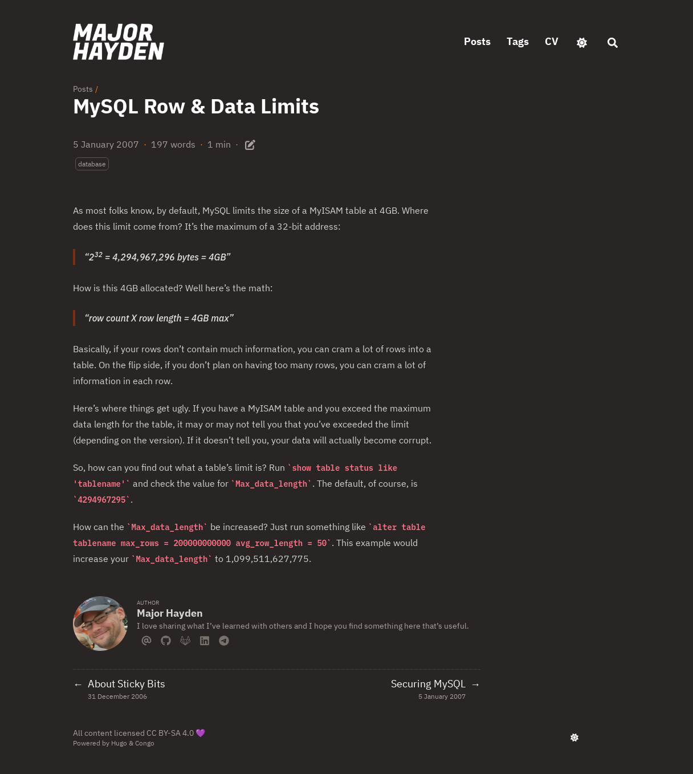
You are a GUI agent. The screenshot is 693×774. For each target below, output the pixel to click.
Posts (83, 89)
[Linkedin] (204, 639)
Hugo (119, 743)
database (92, 164)
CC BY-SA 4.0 (170, 733)
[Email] (146, 639)
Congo (144, 743)
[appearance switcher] (581, 42)
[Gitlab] (185, 639)
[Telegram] (224, 639)
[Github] (166, 639)
